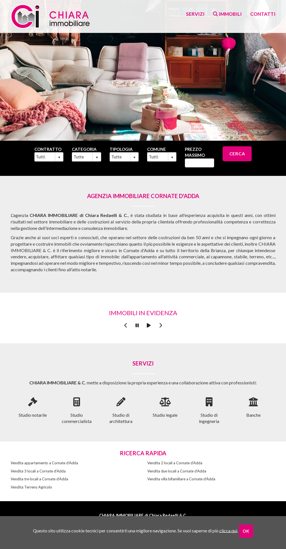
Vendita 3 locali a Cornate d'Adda (38, 471)
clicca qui (228, 530)
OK (246, 531)
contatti (263, 14)
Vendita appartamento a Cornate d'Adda (44, 463)
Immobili (227, 14)
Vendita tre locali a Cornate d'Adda (39, 479)
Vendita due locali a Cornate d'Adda (176, 471)
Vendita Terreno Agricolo (31, 487)
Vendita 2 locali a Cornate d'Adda (174, 463)
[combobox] (45, 157)
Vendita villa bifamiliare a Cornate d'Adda (181, 479)
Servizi (195, 14)
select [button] (59, 157)
